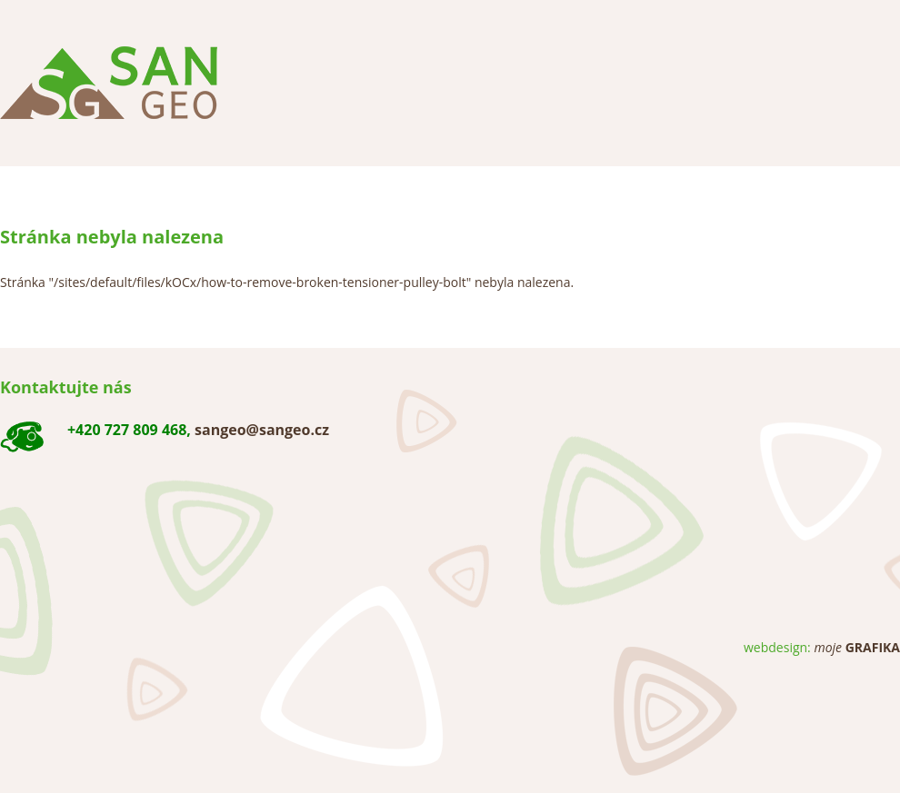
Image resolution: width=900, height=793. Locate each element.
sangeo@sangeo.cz (262, 430)
